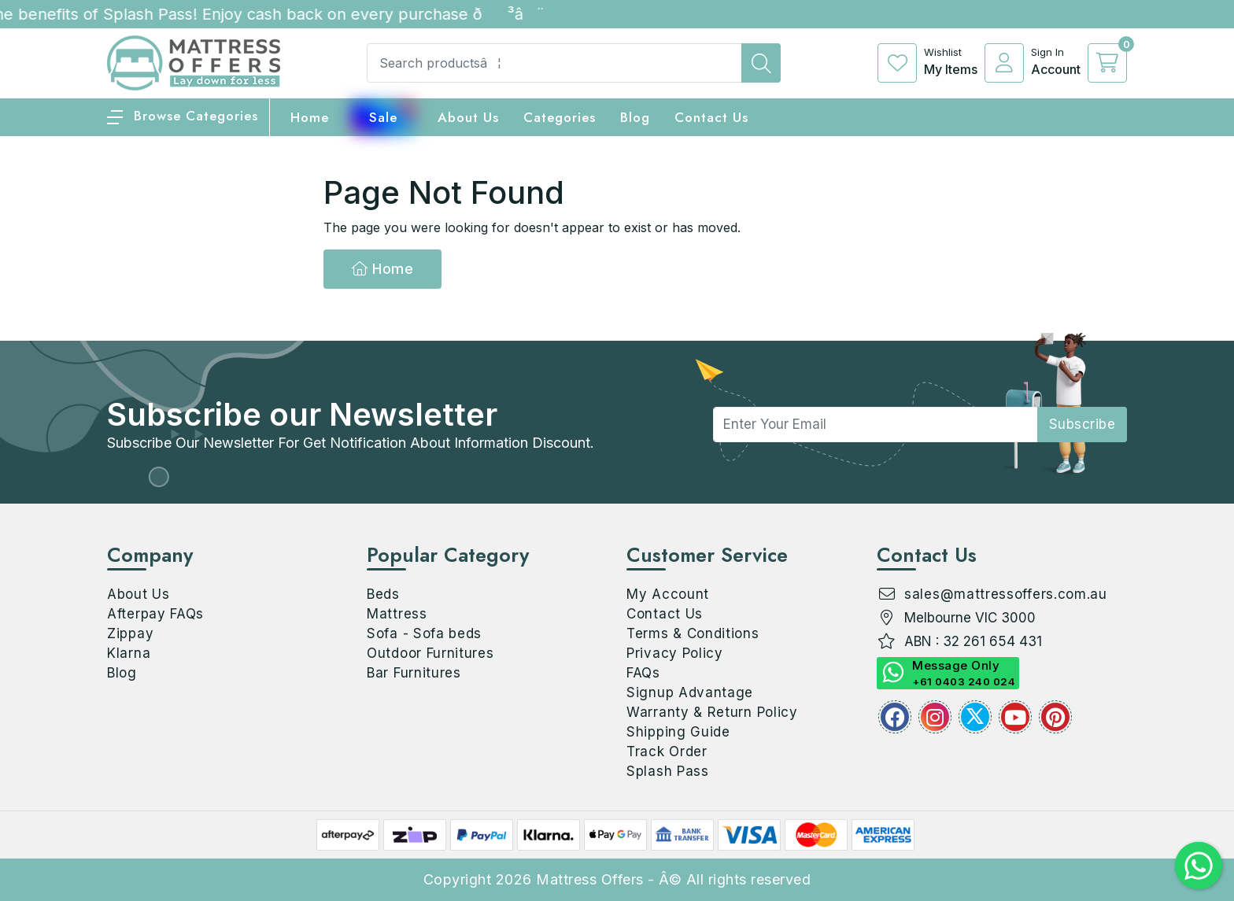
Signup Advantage (689, 692)
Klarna (128, 653)
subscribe (1082, 424)
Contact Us (711, 117)
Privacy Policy (674, 653)
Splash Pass (667, 771)
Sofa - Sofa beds (424, 633)
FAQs (643, 673)
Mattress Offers (590, 879)
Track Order (667, 751)
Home (382, 268)
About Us (468, 117)
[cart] (1107, 63)
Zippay (130, 633)
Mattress (397, 614)
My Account (667, 594)
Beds (383, 594)
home (309, 117)
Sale (383, 117)
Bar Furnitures (414, 673)
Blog (122, 673)
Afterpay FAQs (155, 614)
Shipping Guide (678, 732)
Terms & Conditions (692, 633)
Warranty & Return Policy (712, 712)
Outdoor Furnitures (430, 653)
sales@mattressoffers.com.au (1005, 594)
